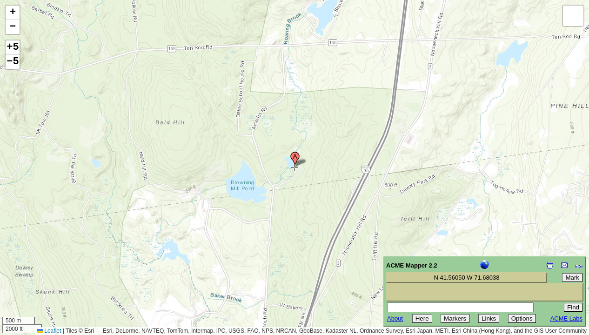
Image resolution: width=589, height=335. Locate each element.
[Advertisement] (49, 268)
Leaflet (49, 331)
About (395, 318)
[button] (295, 160)
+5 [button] (13, 47)
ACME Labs (566, 318)
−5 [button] (13, 62)
